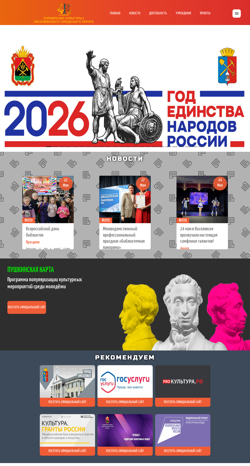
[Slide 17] (155, 147)
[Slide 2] (55, 147)
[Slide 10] (108, 147)
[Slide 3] (62, 147)
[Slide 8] (95, 147)
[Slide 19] (168, 147)
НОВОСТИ (134, 13)
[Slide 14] (135, 147)
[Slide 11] (115, 147)
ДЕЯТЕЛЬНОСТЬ (158, 13)
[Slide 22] (188, 147)
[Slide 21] (181, 147)
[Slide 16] (148, 147)
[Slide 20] (175, 147)
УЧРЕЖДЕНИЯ (183, 13)
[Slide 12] (122, 147)
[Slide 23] (194, 147)
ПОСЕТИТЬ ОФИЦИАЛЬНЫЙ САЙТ (27, 307)
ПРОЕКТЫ (205, 13)
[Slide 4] (68, 147)
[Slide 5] (75, 147)
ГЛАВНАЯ (115, 13)
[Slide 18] (161, 147)
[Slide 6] (82, 147)
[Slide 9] (102, 147)
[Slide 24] (201, 147)
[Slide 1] (49, 147)
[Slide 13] (128, 147)
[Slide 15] (141, 147)
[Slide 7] (88, 147)
